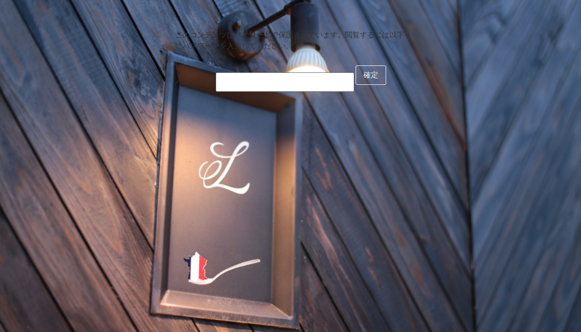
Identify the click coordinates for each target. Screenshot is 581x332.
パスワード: (264, 82)
